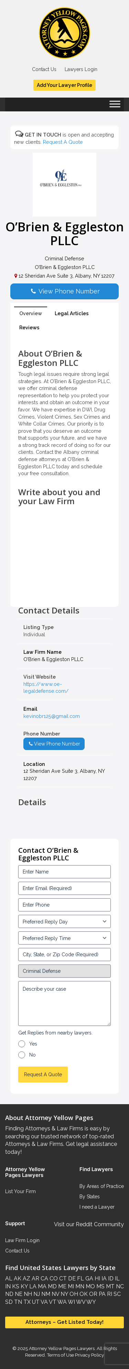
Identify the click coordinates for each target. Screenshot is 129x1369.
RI (109, 1294)
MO (89, 1286)
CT (62, 1278)
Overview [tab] (30, 313)
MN (79, 1286)
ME (61, 1286)
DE (71, 1278)
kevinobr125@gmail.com (51, 716)
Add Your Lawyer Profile (64, 85)
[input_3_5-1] (64, 921)
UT (35, 1302)
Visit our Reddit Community (89, 1224)
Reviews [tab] (29, 327)
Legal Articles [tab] (72, 313)
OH (73, 1294)
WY (90, 1302)
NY (63, 1294)
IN (8, 1286)
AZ (25, 1278)
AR (34, 1278)
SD (9, 1302)
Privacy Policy (89, 1355)
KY (23, 1286)
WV (80, 1302)
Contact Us (44, 69)
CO (53, 1278)
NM (45, 1294)
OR (92, 1294)
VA (44, 1302)
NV (54, 1294)
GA (88, 1278)
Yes (33, 1044)
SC (116, 1294)
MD (51, 1286)
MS (100, 1286)
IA (103, 1278)
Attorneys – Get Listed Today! (64, 1322)
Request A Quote (63, 142)
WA (61, 1302)
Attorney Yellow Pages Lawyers (62, 1348)
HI (96, 1278)
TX (26, 1302)
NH (27, 1294)
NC (119, 1286)
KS (15, 1286)
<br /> (64, 590)
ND (9, 1294)
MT (110, 1286)
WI (71, 1302)
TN (17, 1302)
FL (80, 1278)
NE (17, 1294)
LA (32, 1286)
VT (52, 1302)
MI (70, 1286)
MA (41, 1286)
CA (43, 1278)
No (32, 1055)
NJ (36, 1294)
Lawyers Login (81, 69)
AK (16, 1278)
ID (110, 1278)
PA (101, 1294)
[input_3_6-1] (64, 938)
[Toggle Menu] (114, 106)
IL (117, 1278)
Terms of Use (60, 1355)
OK (83, 1294)
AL (8, 1278)
